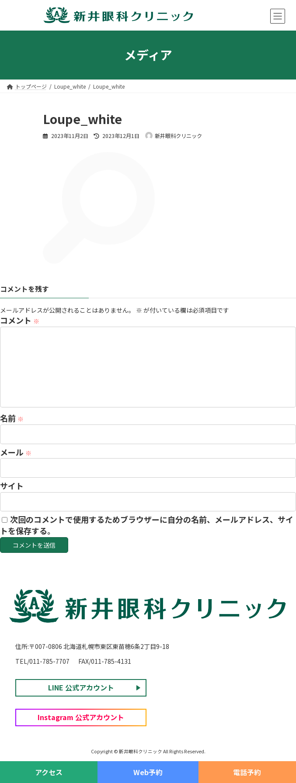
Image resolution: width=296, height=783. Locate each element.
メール (15, 452)
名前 (12, 418)
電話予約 (247, 772)
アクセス (49, 772)
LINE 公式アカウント (81, 687)
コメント (19, 320)
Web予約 (148, 772)
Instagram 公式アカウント (81, 716)
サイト (12, 485)
